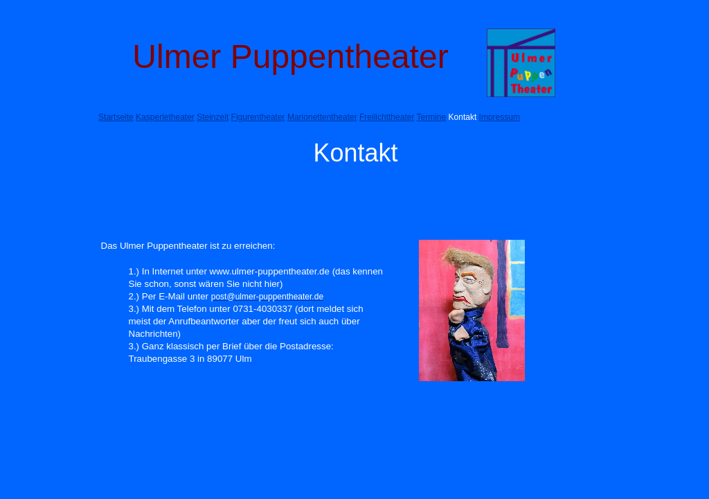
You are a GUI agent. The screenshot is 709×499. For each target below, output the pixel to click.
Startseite (116, 117)
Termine (432, 117)
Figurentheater (258, 117)
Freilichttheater (386, 117)
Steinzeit (212, 117)
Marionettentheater (322, 117)
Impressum (499, 117)
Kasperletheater (165, 117)
